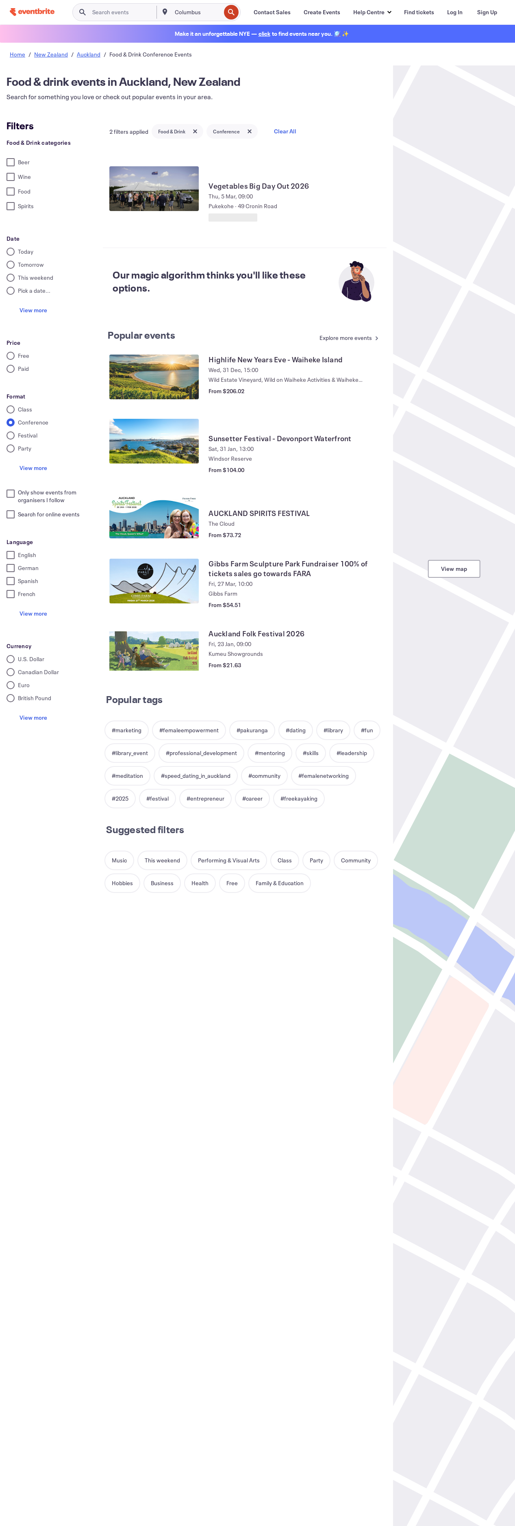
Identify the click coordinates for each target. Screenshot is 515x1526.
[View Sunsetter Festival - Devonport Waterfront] (154, 441)
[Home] (32, 12)
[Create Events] (322, 12)
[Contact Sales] (272, 12)
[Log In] (455, 12)
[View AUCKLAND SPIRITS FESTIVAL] (154, 516)
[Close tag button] (195, 131)
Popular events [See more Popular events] (141, 335)
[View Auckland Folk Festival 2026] (154, 651)
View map (454, 569)
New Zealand (51, 54)
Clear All (285, 131)
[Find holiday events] (264, 34)
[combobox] (197, 12)
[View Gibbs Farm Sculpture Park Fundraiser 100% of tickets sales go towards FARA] (154, 581)
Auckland (88, 54)
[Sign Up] (487, 12)
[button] (372, 12)
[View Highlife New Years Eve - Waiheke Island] (154, 377)
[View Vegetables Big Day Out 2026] (154, 188)
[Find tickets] (419, 12)
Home (17, 54)
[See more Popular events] (347, 338)
